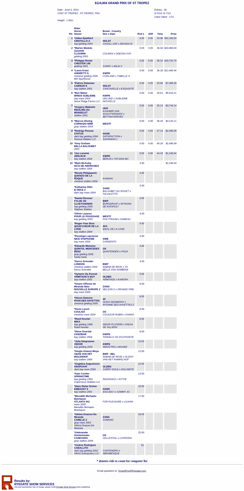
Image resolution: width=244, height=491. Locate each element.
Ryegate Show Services (66, 487)
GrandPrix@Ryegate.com (132, 470)
